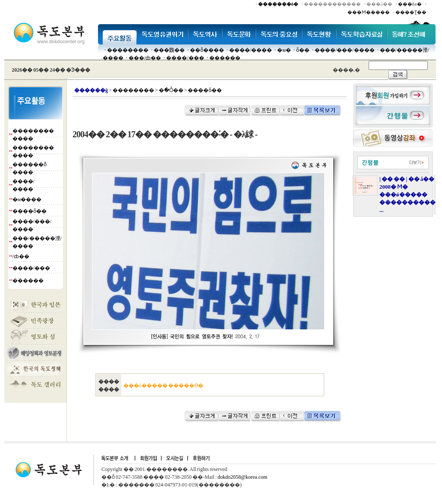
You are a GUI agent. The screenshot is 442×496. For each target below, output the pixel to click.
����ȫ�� (30, 211)
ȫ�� (302, 50)
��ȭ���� (207, 50)
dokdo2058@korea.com (242, 477)
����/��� (185, 58)
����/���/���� (345, 50)
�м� (284, 50)
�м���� (27, 199)
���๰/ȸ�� (145, 58)
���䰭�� (169, 50)
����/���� (250, 50)
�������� (127, 50)
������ (224, 58)
